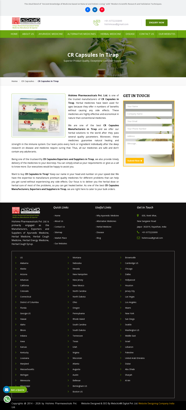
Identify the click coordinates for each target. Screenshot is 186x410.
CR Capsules (27, 81)
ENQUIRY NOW (156, 22)
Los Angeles (130, 302)
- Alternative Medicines (105, 221)
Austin (75, 374)
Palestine (129, 352)
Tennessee (78, 335)
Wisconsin (77, 358)
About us (28, 34)
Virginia (76, 352)
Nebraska (77, 263)
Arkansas (24, 279)
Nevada (76, 268)
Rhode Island (79, 319)
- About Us (58, 221)
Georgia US (25, 313)
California (24, 285)
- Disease (99, 232)
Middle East (130, 335)
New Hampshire (80, 274)
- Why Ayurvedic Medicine (107, 215)
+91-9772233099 (113, 20)
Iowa (22, 341)
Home (14, 34)
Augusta (76, 369)
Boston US (78, 391)
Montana (77, 257)
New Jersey (78, 279)
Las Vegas (130, 296)
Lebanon (129, 347)
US (21, 257)
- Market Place (60, 238)
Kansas (23, 347)
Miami (128, 307)
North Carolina (79, 291)
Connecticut (25, 296)
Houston (129, 285)
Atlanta (76, 363)
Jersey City (130, 291)
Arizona (23, 274)
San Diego (130, 319)
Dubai (128, 363)
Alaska (23, 268)
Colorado (24, 291)
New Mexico (78, 285)
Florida (23, 307)
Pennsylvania (79, 313)
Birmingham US (80, 386)
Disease (130, 34)
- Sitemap (57, 232)
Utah (75, 347)
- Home (56, 215)
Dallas (128, 274)
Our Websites (167, 34)
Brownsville (130, 257)
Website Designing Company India (156, 403)
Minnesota (25, 380)
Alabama (24, 263)
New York (129, 313)
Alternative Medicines (81, 34)
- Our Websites (60, 243)
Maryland (24, 363)
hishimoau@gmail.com (116, 24)
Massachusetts (27, 369)
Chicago (129, 268)
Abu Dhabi (130, 369)
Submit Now (134, 160)
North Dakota (79, 296)
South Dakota (79, 330)
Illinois (23, 330)
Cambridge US (131, 263)
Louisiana (24, 358)
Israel (127, 341)
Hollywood (130, 279)
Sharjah (128, 374)
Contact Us (146, 34)
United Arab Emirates (135, 358)
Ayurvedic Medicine (51, 34)
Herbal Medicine (111, 34)
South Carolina (79, 324)
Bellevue (76, 380)
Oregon (76, 307)
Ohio (75, 302)
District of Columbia (29, 302)
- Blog (98, 238)
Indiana (23, 335)
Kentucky (24, 352)
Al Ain (127, 380)
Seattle (128, 324)
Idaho (22, 324)
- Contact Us (59, 226)
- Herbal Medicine (103, 226)
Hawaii (23, 319)
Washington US (132, 330)
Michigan (24, 374)
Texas (75, 341)
